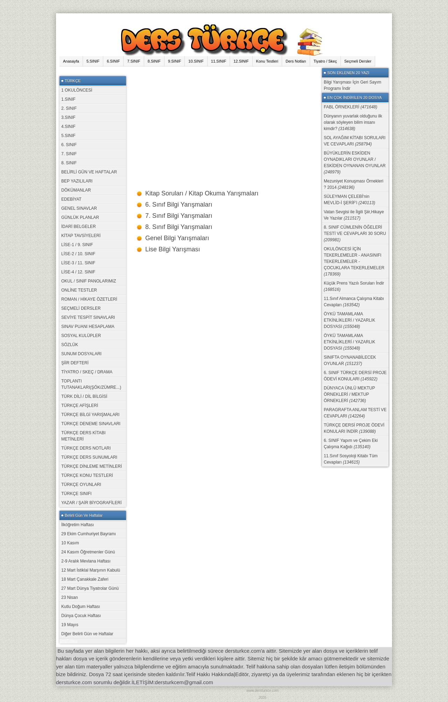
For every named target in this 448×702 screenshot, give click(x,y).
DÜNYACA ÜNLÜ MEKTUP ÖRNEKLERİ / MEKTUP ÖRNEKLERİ (349, 394)
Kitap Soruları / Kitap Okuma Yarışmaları (201, 193)
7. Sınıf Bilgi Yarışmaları (178, 215)
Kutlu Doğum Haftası (80, 606)
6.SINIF (113, 61)
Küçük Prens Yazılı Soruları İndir (354, 286)
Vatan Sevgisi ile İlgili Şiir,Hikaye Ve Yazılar (354, 215)
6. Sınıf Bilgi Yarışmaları (178, 204)
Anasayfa (71, 61)
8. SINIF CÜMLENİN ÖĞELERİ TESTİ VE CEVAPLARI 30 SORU (355, 233)
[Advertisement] (224, 117)
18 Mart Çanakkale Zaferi (84, 579)
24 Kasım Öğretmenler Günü (88, 552)
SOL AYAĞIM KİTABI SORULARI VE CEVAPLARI (354, 140)
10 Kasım (70, 542)
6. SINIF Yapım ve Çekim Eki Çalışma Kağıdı (351, 443)
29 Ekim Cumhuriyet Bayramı (88, 533)
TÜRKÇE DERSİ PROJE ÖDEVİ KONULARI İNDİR (354, 428)
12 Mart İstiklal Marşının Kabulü (90, 570)
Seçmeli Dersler (358, 61)
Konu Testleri (267, 61)
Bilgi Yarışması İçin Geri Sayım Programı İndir (352, 85)
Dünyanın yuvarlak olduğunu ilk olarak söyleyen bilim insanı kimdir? (353, 122)
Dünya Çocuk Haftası (81, 615)
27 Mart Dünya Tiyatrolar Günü (90, 588)
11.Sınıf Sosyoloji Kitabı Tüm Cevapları (351, 459)
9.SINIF (174, 61)
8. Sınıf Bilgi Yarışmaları (178, 226)
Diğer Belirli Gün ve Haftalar (87, 633)
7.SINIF (133, 61)
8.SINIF (154, 61)
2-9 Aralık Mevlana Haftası (86, 561)
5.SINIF (92, 61)
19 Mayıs (69, 624)
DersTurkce (68, 641)
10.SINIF (195, 61)
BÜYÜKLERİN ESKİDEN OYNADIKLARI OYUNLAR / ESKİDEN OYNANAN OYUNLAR (355, 162)
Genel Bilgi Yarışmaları (177, 238)
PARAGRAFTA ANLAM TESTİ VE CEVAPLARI (355, 412)
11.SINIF (218, 61)
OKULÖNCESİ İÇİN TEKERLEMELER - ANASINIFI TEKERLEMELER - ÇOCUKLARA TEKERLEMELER (354, 261)
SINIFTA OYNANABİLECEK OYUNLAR (350, 360)
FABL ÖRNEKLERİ (350, 107)
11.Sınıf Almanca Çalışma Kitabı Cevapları (354, 301)
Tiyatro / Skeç (325, 61)
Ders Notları (296, 61)
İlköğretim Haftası (77, 524)
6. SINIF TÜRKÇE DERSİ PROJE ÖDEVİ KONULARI (355, 375)
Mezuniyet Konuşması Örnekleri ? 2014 (353, 184)
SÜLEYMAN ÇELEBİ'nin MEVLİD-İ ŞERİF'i (349, 199)
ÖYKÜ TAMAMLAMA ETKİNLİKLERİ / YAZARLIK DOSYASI (349, 320)
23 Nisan (69, 597)
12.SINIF (240, 61)
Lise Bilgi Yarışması (172, 249)
